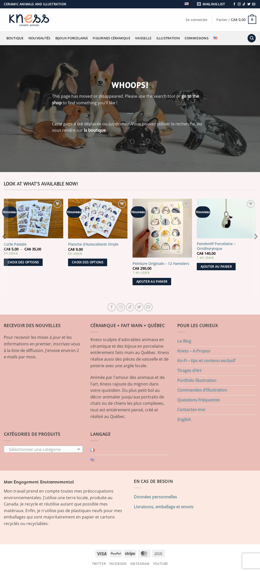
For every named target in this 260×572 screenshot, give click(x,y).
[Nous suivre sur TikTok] (244, 4)
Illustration (168, 38)
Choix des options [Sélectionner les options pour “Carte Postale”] (23, 262)
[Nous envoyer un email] (253, 4)
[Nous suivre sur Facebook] (234, 4)
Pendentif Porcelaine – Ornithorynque (216, 246)
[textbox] (42, 449)
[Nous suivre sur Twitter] (248, 4)
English (184, 419)
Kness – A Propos (193, 351)
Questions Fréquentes (198, 400)
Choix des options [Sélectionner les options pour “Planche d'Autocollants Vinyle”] (87, 262)
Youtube (160, 564)
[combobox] (43, 449)
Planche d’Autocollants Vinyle (93, 244)
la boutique (95, 130)
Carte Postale (15, 244)
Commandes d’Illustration (202, 390)
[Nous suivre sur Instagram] (239, 4)
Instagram (140, 564)
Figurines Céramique (111, 38)
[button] (212, 4)
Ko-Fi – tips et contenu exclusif (206, 360)
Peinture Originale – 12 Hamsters (161, 263)
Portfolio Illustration (196, 380)
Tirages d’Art (189, 370)
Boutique (15, 38)
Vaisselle (143, 38)
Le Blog (184, 341)
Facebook (118, 564)
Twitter (99, 564)
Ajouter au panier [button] (152, 281)
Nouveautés (39, 38)
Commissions (196, 38)
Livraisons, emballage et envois (163, 507)
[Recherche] (252, 38)
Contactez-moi (191, 409)
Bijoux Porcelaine (71, 38)
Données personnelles (155, 497)
